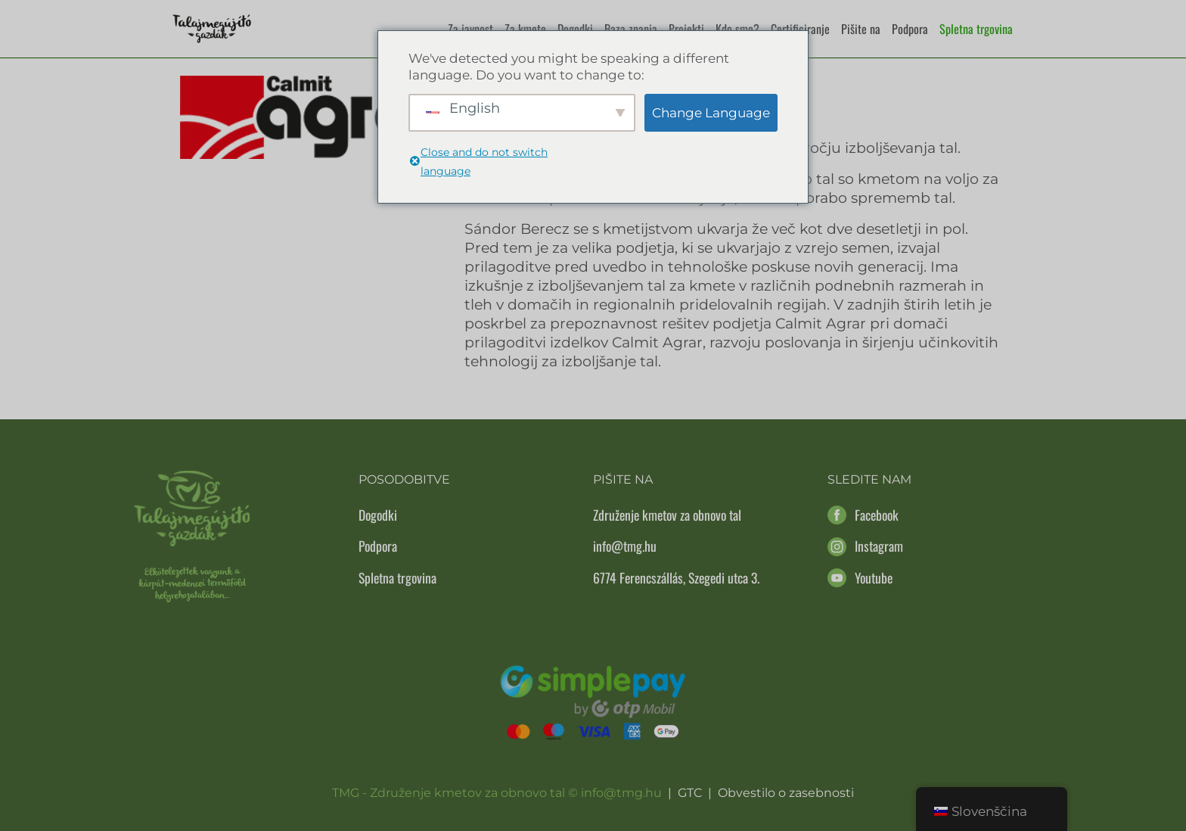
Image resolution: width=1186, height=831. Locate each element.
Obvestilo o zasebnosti (786, 793)
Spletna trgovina (976, 29)
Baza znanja (630, 29)
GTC (690, 793)
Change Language (711, 112)
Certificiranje (800, 29)
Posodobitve (404, 479)
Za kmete (525, 29)
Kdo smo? (737, 29)
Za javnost (470, 29)
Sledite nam (869, 479)
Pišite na (860, 29)
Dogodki (575, 29)
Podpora (910, 29)
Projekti (686, 29)
